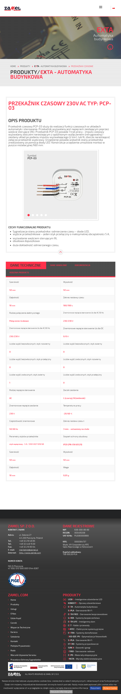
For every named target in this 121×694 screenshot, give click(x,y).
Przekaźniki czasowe (82, 66)
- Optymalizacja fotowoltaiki (87, 636)
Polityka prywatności (20, 646)
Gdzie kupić (16, 618)
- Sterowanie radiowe (81, 651)
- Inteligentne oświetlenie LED (85, 599)
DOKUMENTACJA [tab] (82, 265)
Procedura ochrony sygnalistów (26, 660)
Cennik (14, 623)
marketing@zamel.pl (28, 550)
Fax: (10, 547)
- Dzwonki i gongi (79, 647)
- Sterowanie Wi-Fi (80, 610)
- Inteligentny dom (81, 621)
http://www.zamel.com (30, 553)
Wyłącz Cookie (110, 688)
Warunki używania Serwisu (23, 655)
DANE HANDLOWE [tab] (58, 265)
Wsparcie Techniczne (20, 627)
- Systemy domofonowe (82, 633)
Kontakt (14, 641)
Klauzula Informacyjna (61, 691)
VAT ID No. (67, 536)
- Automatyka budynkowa (50, 66)
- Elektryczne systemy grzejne (86, 629)
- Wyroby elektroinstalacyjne (85, 659)
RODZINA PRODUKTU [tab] (19, 272)
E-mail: (11, 550)
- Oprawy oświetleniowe (84, 603)
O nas (13, 613)
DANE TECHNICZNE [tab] (25, 265)
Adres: (11, 535)
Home (13, 600)
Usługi (13, 609)
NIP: (65, 530)
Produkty (15, 604)
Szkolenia (15, 636)
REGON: (66, 533)
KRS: (65, 542)
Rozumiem (95, 688)
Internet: (12, 553)
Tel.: (10, 541)
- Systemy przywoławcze (83, 644)
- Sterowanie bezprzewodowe (87, 614)
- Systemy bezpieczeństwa (84, 618)
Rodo (13, 650)
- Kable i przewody (79, 625)
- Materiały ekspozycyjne (82, 655)
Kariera (14, 632)
